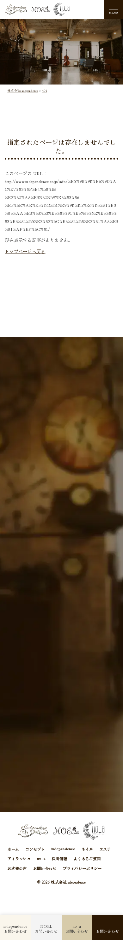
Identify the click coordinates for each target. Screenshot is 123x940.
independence (63, 849)
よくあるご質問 (87, 858)
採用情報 (59, 858)
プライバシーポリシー (82, 868)
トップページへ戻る (25, 251)
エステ (105, 849)
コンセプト (35, 849)
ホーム (13, 849)
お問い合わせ (45, 868)
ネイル (87, 849)
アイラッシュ (19, 858)
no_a (41, 859)
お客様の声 (17, 868)
